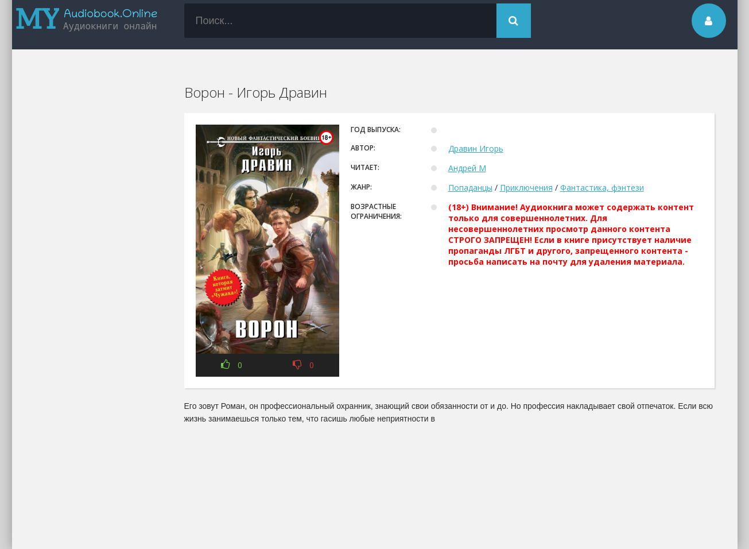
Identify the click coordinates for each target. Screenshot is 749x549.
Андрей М (467, 168)
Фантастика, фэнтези (602, 187)
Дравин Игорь (475, 148)
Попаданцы (470, 187)
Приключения (526, 187)
